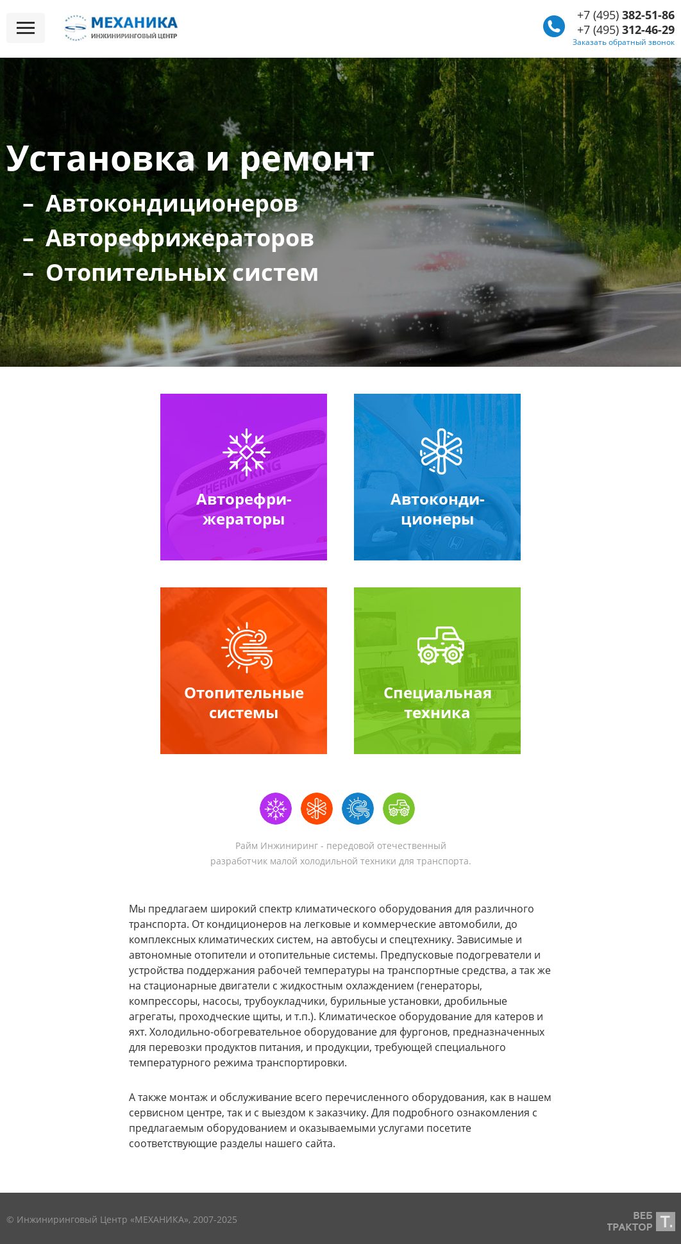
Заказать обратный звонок (624, 42)
